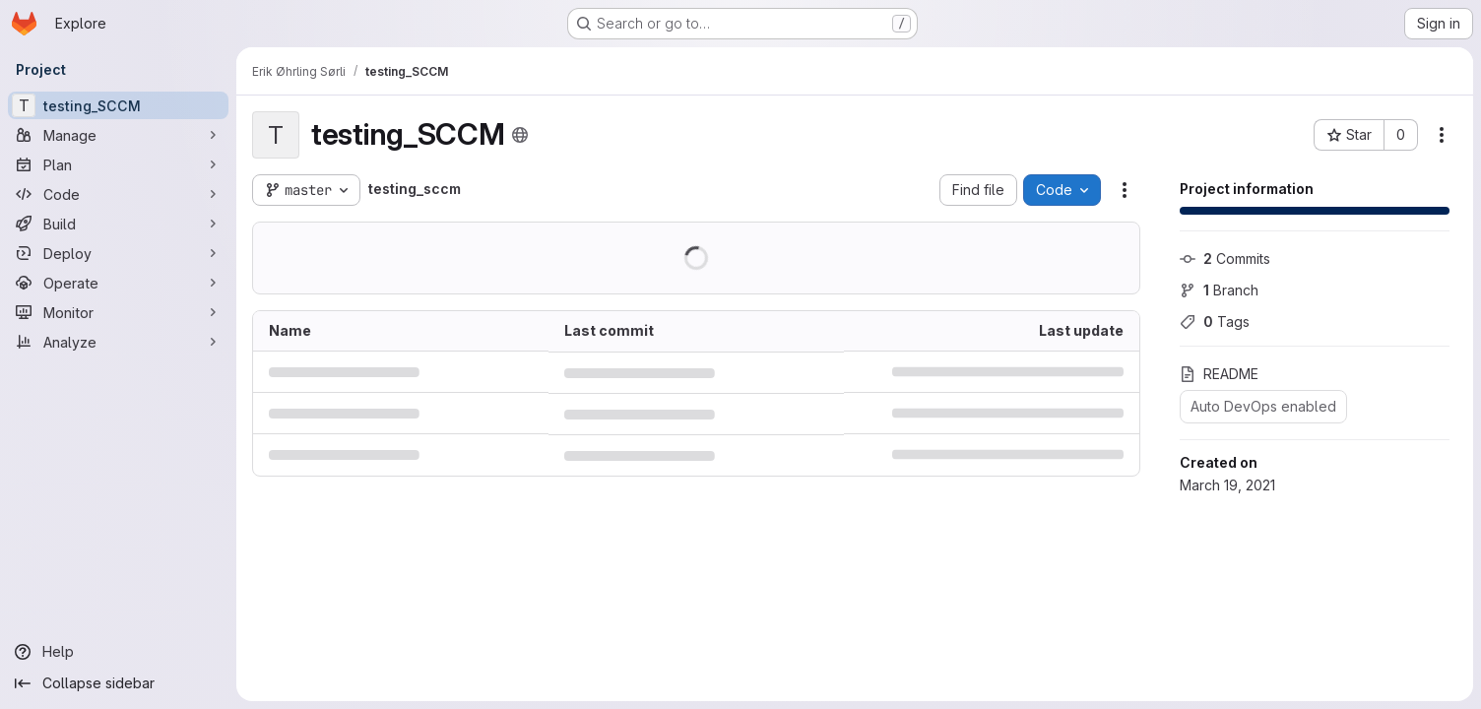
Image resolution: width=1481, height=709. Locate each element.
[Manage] (118, 135)
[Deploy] (118, 253)
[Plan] (118, 164)
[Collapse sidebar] (118, 683)
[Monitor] (118, 312)
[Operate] (118, 282)
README (1219, 373)
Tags (1215, 321)
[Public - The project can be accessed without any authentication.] (520, 135)
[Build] (118, 223)
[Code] (118, 194)
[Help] (118, 652)
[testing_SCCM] (118, 105)
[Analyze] (118, 341)
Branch (1219, 290)
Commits (1225, 258)
